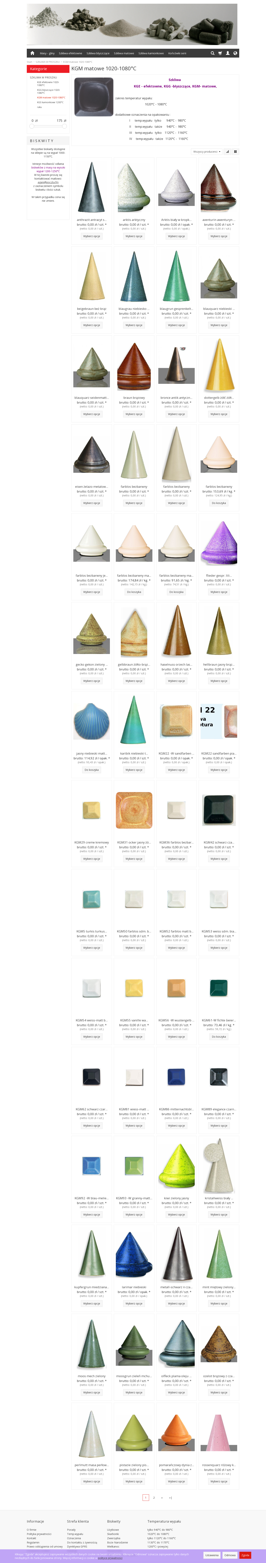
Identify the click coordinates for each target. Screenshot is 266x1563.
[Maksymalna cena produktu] (59, 120)
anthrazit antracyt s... (92, 219)
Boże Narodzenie (117, 1536)
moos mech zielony (92, 1376)
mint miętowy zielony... (219, 1287)
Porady (71, 1523)
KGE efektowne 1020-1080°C (48, 84)
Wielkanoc (113, 1540)
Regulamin (33, 1536)
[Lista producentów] (206, 152)
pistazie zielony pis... (134, 1464)
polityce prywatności (110, 1558)
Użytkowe (113, 1523)
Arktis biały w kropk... (176, 219)
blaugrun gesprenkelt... (176, 308)
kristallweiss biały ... (219, 1198)
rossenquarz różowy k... (219, 1464)
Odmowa (230, 1555)
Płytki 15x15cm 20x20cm (122, 1548)
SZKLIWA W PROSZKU (43, 77)
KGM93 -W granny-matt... (134, 1198)
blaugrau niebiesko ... (134, 308)
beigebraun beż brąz (92, 308)
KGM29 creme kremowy (91, 842)
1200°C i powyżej (157, 1540)
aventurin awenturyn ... (219, 219)
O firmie (31, 1523)
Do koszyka (219, 503)
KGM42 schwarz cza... (219, 842)
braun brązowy (134, 397)
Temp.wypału (75, 1527)
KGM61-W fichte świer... (219, 1020)
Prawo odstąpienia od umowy (45, 1540)
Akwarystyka (114, 1544)
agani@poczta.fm (48, 182)
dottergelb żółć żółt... (219, 397)
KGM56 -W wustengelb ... (176, 1020)
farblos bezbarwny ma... (134, 575)
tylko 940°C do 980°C (160, 1523)
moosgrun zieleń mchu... (134, 1376)
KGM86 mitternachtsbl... (176, 1109)
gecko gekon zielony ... (92, 664)
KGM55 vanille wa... (134, 1020)
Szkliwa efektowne (70, 53)
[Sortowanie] (227, 152)
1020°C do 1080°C (158, 1527)
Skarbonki (113, 1527)
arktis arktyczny (134, 219)
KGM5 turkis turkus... (92, 931)
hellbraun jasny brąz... (219, 664)
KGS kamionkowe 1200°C (50, 102)
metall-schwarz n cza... (176, 1287)
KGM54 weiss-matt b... (92, 1020)
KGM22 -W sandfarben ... (176, 753)
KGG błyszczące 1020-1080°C (48, 91)
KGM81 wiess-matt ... (134, 1109)
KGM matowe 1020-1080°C (51, 97)
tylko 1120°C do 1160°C (161, 1531)
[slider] (31, 126)
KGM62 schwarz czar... (92, 1109)
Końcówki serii (177, 53)
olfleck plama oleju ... (176, 1376)
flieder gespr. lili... (219, 575)
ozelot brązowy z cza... (219, 1376)
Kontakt (31, 1531)
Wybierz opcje (91, 236)
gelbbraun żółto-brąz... (134, 664)
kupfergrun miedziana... (92, 1287)
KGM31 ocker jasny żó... (134, 842)
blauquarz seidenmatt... (91, 397)
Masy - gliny (47, 53)
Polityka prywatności (39, 1527)
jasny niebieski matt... (91, 753)
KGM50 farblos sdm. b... (134, 931)
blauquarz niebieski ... (218, 308)
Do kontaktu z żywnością (82, 1536)
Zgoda (245, 1555)
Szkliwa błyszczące (98, 53)
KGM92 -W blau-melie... (91, 1198)
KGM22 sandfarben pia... (218, 753)
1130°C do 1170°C (158, 1536)
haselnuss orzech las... (176, 664)
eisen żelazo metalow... (91, 486)
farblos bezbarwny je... (91, 575)
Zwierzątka (113, 1531)
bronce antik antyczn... (176, 397)
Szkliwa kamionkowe (151, 53)
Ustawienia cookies (38, 1544)
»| (170, 1497)
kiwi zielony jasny (176, 1198)
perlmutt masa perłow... (92, 1464)
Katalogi (72, 1544)
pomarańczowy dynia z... (176, 1464)
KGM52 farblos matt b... (176, 931)
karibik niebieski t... (134, 753)
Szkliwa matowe (124, 53)
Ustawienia (212, 1555)
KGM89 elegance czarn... (219, 1109)
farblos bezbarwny (134, 486)
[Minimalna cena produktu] (32, 120)
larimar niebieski (134, 1287)
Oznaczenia (74, 1531)
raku (39, 107)
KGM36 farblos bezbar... (176, 842)
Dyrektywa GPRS (77, 1540)
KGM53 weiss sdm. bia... (219, 931)
